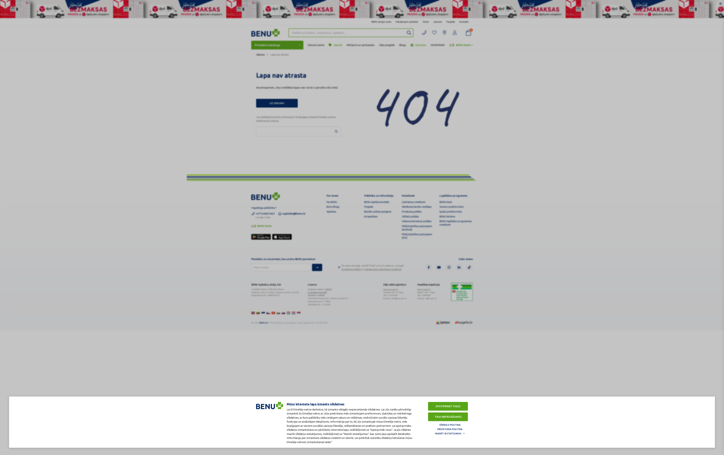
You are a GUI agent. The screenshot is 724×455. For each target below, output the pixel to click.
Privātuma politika (449, 429)
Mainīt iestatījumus (448, 433)
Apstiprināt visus (448, 406)
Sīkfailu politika (449, 424)
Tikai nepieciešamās (448, 416)
